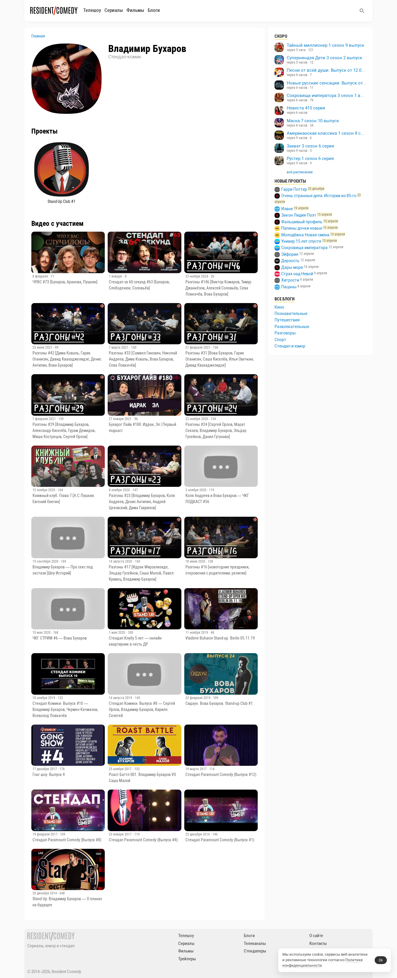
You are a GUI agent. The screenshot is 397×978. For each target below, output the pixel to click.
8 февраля (41, 276)
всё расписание (300, 172)
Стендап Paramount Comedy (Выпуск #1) (219, 839)
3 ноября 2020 (196, 490)
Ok (381, 960)
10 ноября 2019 (44, 698)
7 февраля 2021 (45, 419)
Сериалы (113, 10)
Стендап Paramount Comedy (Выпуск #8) (67, 839)
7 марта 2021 (119, 347)
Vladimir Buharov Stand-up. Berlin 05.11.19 (220, 638)
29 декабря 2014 (45, 893)
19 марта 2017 (196, 769)
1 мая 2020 (117, 633)
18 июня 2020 (195, 561)
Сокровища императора (304, 247)
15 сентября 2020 (46, 561)
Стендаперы (255, 951)
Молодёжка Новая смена (305, 235)
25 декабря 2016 (198, 834)
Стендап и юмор (290, 346)
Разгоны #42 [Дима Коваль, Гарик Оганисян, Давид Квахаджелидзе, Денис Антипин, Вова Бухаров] (67, 359)
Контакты (318, 943)
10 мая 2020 (42, 633)
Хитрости (290, 280)
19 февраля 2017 (45, 834)
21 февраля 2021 (198, 347)
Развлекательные (292, 326)
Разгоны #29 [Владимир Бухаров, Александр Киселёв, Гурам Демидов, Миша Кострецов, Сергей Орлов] (64, 430)
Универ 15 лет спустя (301, 241)
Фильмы (135, 10)
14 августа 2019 (121, 698)
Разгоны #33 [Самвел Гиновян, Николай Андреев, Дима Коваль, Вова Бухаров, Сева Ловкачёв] (143, 359)
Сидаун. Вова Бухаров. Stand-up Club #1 (219, 703)
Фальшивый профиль (301, 221)
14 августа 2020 (121, 561)
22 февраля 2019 (198, 698)
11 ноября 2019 (197, 633)
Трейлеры (187, 958)
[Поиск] (362, 11)
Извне (287, 208)
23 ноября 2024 (197, 276)
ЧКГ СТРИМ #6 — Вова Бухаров (60, 638)
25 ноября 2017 (120, 769)
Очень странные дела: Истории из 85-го (318, 195)
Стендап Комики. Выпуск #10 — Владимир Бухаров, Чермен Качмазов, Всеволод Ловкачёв (65, 709)
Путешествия (287, 320)
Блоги (154, 10)
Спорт (280, 339)
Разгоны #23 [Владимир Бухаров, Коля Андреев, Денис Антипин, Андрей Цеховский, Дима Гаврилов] (142, 501)
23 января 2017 (120, 834)
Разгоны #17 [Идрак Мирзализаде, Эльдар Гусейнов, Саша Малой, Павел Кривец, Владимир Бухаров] (141, 573)
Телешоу (92, 10)
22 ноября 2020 (197, 419)
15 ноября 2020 (44, 490)
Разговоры (285, 333)
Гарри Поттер (294, 189)
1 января (116, 276)
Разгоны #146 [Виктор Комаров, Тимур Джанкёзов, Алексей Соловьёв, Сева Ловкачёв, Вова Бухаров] (218, 288)
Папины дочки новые (301, 228)
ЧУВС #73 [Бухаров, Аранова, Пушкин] (65, 282)
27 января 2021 (120, 419)
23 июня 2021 (43, 347)
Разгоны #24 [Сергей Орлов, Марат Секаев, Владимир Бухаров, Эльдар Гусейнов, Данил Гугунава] (215, 430)
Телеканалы (255, 943)
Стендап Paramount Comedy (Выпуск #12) (220, 774)
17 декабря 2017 (45, 769)
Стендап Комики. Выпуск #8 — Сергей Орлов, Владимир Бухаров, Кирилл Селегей (142, 709)
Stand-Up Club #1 (61, 201)
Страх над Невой (297, 273)
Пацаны (289, 286)
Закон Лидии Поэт (298, 215)
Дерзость (290, 260)
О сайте (316, 935)
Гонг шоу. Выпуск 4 (49, 774)
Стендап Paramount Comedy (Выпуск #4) (143, 839)
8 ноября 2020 (120, 490)
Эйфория (289, 254)
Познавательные (291, 313)
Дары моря (292, 267)
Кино (279, 307)
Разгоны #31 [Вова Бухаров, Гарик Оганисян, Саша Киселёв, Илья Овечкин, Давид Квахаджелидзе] (219, 359)
